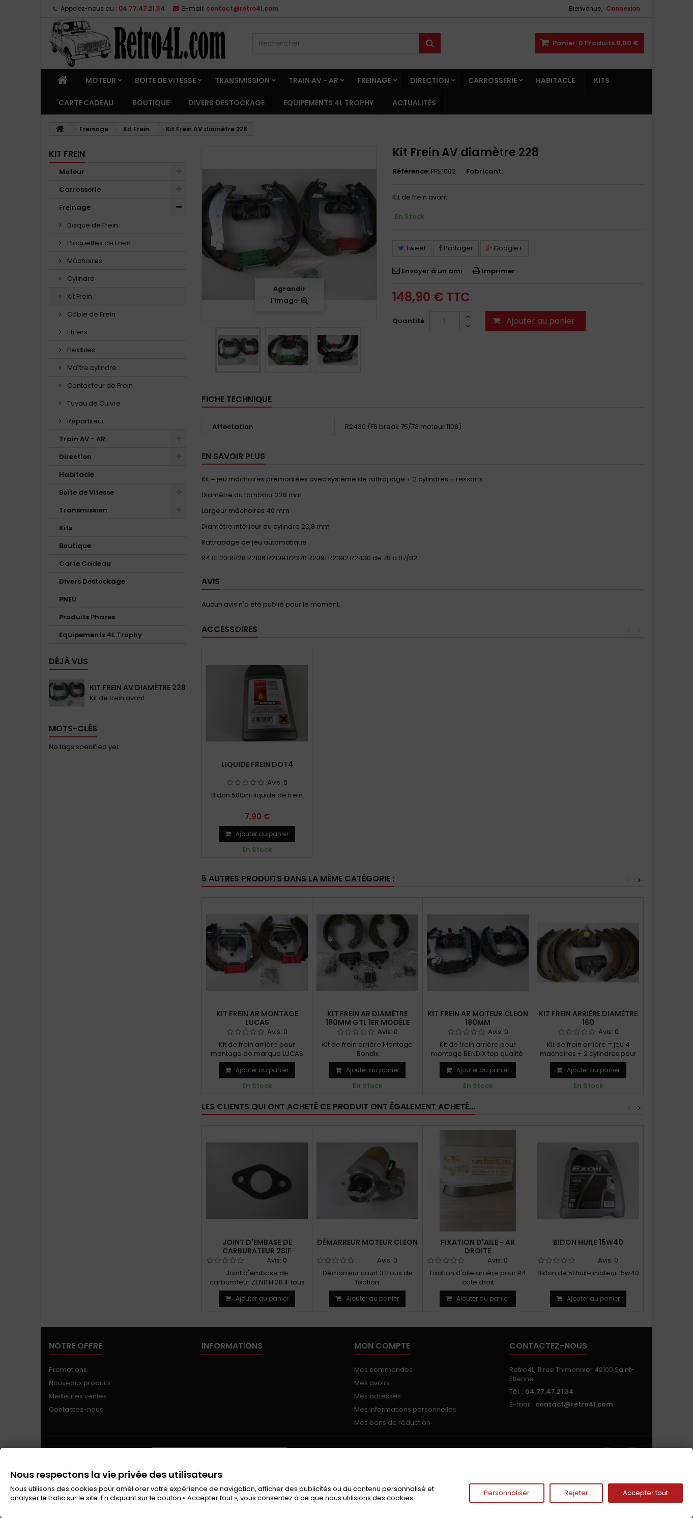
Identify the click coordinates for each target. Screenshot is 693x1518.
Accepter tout (645, 1493)
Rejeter (576, 1493)
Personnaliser (507, 1493)
